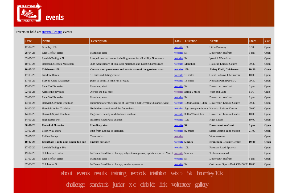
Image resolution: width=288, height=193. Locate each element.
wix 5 (176, 173)
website (178, 47)
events (83, 173)
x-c (132, 184)
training (118, 173)
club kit (147, 184)
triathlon (158, 173)
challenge (75, 184)
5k (189, 173)
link (163, 184)
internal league (52, 32)
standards (98, 184)
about (66, 173)
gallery (201, 184)
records (138, 173)
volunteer (180, 184)
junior (118, 184)
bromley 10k (210, 173)
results (100, 173)
